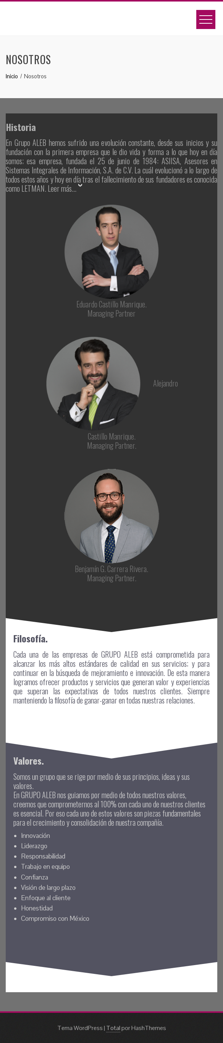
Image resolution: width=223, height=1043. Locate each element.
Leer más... (62, 188)
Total (113, 1028)
